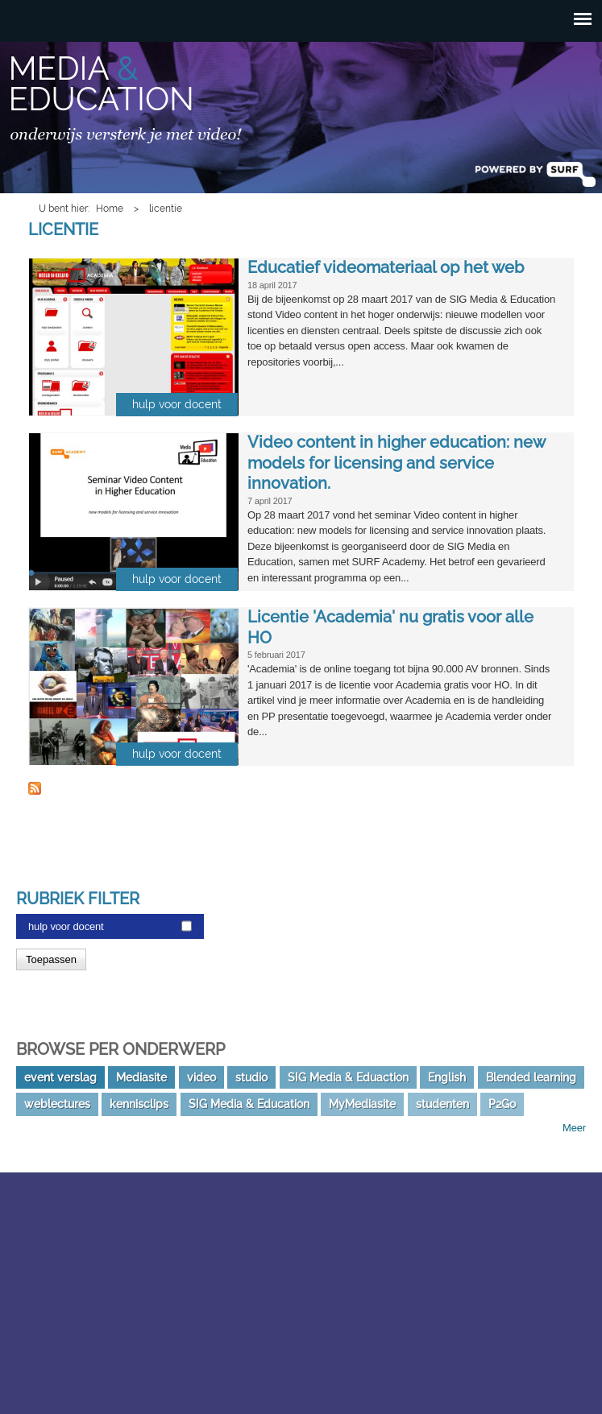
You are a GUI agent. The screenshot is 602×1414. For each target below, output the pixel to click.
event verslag (60, 1077)
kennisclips (139, 1104)
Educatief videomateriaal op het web (385, 267)
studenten (442, 1104)
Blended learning (531, 1077)
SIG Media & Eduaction (348, 1077)
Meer (574, 1128)
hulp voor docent (66, 926)
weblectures (57, 1104)
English (447, 1077)
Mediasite (141, 1077)
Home (109, 208)
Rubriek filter (77, 898)
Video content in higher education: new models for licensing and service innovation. (396, 462)
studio (251, 1077)
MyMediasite (362, 1104)
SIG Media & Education (249, 1104)
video (201, 1077)
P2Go (502, 1104)
